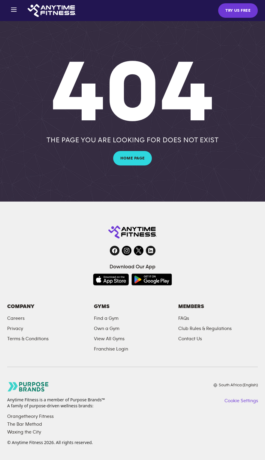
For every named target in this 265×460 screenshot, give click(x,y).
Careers (16, 318)
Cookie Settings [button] (241, 400)
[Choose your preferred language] (235, 385)
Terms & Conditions (28, 338)
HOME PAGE (132, 158)
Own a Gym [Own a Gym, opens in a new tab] (106, 328)
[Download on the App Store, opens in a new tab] (111, 279)
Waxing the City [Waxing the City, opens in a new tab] (24, 432)
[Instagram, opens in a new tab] (126, 250)
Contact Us (190, 338)
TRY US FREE (238, 10)
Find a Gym (106, 318)
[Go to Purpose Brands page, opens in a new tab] (28, 386)
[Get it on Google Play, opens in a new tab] (151, 279)
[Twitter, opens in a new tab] (138, 250)
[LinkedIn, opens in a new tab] (150, 250)
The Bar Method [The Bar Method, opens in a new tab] (24, 424)
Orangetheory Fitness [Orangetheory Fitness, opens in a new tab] (30, 416)
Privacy (15, 328)
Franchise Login (111, 349)
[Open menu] (13, 11)
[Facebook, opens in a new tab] (114, 250)
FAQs (183, 318)
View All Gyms (109, 338)
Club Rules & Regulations (205, 328)
